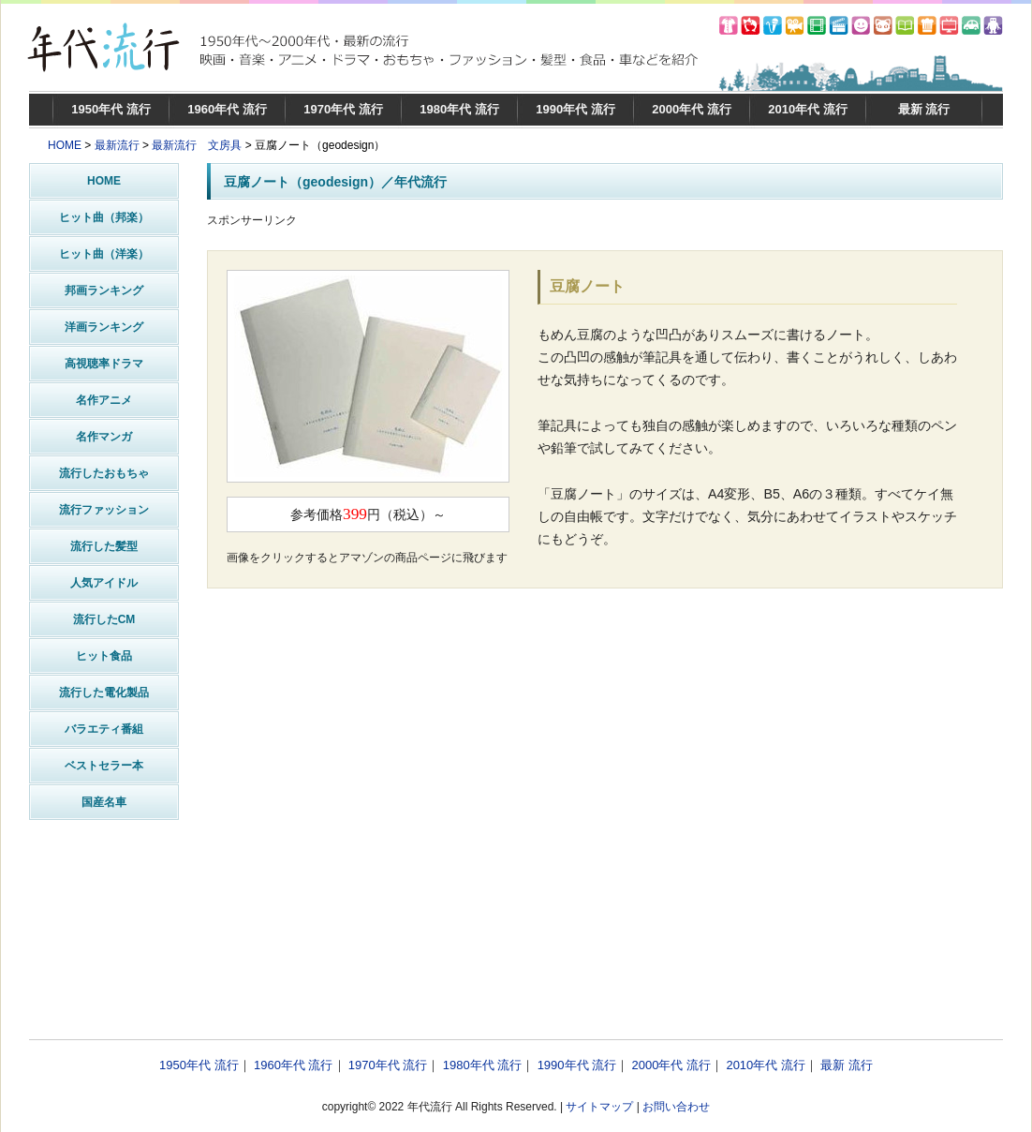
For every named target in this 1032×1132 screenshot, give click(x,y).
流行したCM (104, 619)
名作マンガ (104, 436)
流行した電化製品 (104, 692)
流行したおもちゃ (104, 473)
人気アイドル (104, 582)
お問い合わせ (676, 1106)
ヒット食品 (104, 656)
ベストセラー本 (104, 765)
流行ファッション (104, 509)
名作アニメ (104, 400)
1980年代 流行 (459, 109)
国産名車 (103, 802)
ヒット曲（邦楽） (104, 217)
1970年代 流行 (343, 109)
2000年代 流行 (691, 109)
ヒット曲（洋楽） (104, 254)
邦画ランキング (104, 290)
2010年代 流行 (808, 109)
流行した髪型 (104, 546)
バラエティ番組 (104, 729)
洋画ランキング (104, 327)
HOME (64, 145)
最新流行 (117, 145)
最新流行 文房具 (197, 145)
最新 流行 (924, 109)
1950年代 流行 (111, 109)
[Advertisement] (605, 849)
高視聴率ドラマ (104, 363)
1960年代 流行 (227, 109)
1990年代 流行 (575, 109)
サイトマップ (599, 1106)
